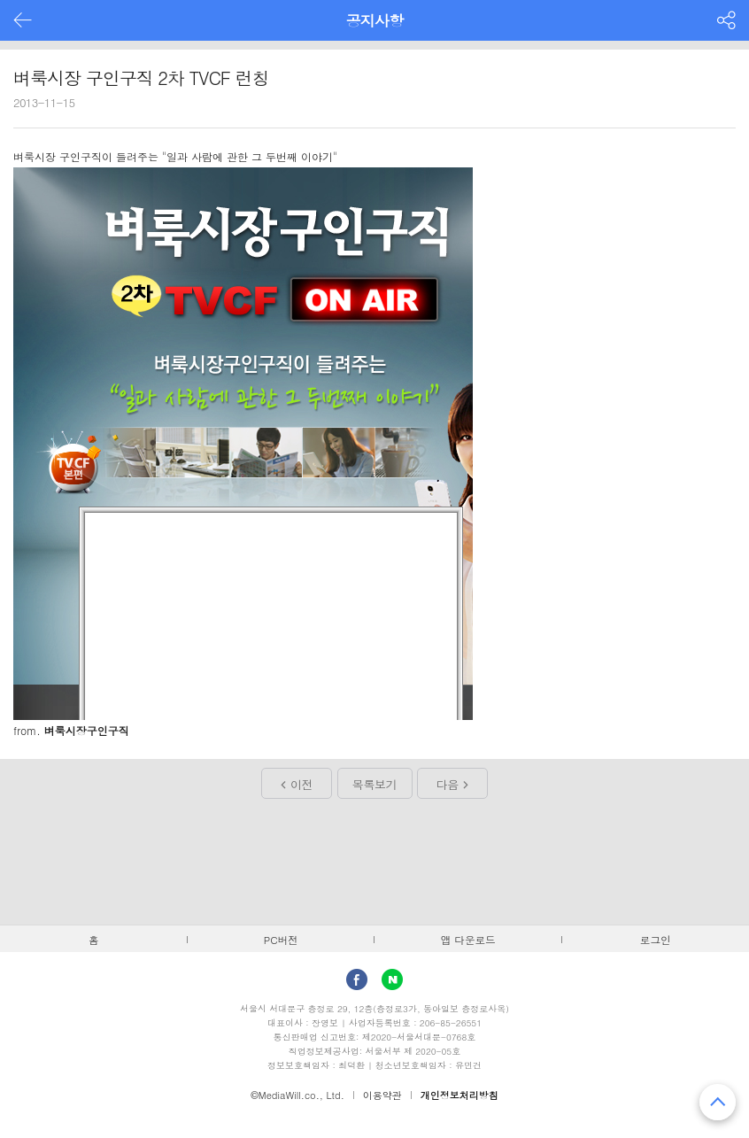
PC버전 (281, 940)
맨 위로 (717, 1102)
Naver (392, 979)
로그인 (655, 940)
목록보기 (374, 784)
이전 (301, 784)
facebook (356, 979)
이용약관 (382, 1095)
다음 (447, 784)
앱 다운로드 (468, 940)
